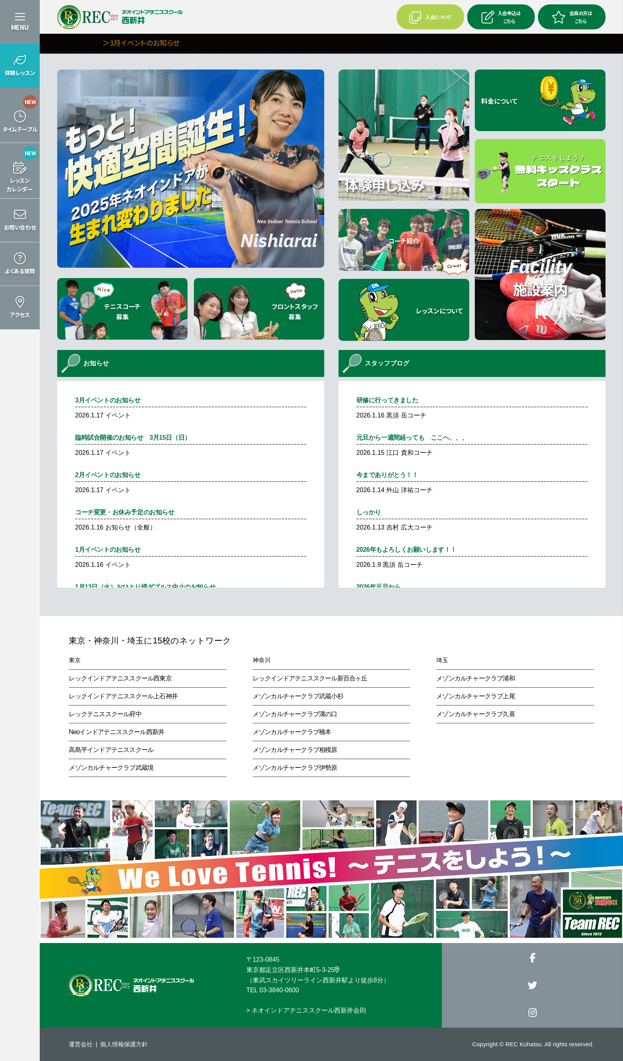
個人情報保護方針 (124, 1044)
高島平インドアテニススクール (111, 749)
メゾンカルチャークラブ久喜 (475, 714)
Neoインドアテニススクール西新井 (116, 732)
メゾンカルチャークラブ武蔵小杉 (298, 696)
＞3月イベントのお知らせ (159, 42)
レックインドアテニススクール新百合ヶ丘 (310, 678)
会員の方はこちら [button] (571, 17)
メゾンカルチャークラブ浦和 (475, 678)
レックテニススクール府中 (105, 714)
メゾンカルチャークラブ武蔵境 (111, 767)
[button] (20, 65)
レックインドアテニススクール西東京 (120, 678)
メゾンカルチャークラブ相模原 (295, 749)
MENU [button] (20, 27)
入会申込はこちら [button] (501, 17)
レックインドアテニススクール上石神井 (123, 696)
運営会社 (81, 1044)
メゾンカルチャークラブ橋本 (292, 732)
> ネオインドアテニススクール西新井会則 (306, 1010)
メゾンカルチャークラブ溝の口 (295, 714)
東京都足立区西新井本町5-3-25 (292, 969)
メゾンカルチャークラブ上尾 (475, 696)
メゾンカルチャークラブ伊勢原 (295, 767)
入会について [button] (430, 17)
